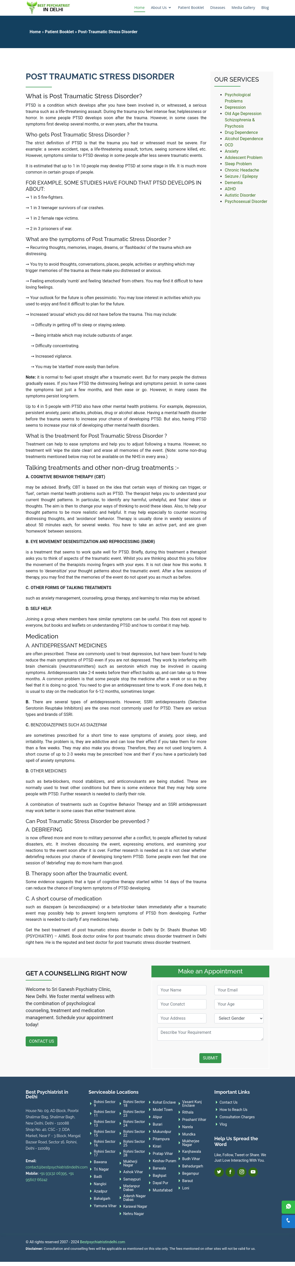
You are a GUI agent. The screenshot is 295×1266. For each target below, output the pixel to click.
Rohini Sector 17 (105, 1153)
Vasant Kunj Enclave (192, 1103)
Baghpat (159, 1175)
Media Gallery (243, 7)
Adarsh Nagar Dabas (134, 1197)
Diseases (217, 7)
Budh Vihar (191, 1159)
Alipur (157, 1117)
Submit (210, 1058)
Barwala (159, 1168)
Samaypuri (132, 1179)
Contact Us (41, 1041)
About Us (159, 7)
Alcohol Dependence (244, 138)
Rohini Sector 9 (105, 1103)
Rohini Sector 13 (105, 1123)
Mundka (188, 1134)
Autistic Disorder (240, 195)
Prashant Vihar (194, 1119)
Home (139, 7)
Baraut (187, 1181)
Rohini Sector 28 (134, 1153)
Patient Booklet (191, 7)
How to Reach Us (233, 1109)
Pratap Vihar (163, 1153)
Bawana (100, 1162)
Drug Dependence (241, 132)
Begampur (190, 1173)
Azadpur (100, 1191)
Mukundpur (162, 1131)
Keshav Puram (164, 1161)
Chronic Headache (242, 170)
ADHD (230, 188)
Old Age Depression (243, 113)
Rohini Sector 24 (134, 1123)
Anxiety (231, 151)
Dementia (234, 182)
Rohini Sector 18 (134, 1103)
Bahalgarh (102, 1198)
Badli (98, 1176)
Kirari (157, 1146)
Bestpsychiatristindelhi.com (102, 1242)
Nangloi (100, 1184)
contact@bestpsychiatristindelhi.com (57, 1167)
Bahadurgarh (192, 1166)
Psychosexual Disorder (246, 201)
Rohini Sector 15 (105, 1133)
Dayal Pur (160, 1183)
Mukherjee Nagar (190, 1143)
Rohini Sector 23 (134, 1113)
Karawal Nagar (135, 1206)
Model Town (163, 1109)
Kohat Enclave (164, 1102)
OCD (229, 144)
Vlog (223, 1124)
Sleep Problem (238, 163)
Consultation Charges (237, 1117)
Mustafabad (162, 1190)
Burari (157, 1124)
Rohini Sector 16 (105, 1143)
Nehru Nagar (133, 1214)
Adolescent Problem (244, 157)
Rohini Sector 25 (134, 1143)
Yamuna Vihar (105, 1206)
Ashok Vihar (133, 1172)
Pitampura (161, 1139)
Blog (265, 7)
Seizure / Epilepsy (241, 176)
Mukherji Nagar (130, 1163)
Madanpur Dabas (131, 1187)
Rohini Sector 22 (134, 1133)
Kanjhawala (191, 1151)
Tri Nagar (101, 1169)
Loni (185, 1188)
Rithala (188, 1112)
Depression (235, 107)
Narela (187, 1127)
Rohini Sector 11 (105, 1113)
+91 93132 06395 (53, 1173)
